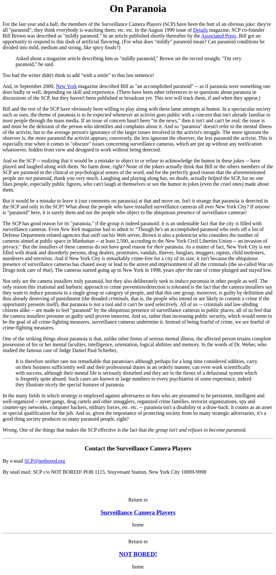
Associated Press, (219, 36)
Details (200, 30)
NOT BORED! (138, 554)
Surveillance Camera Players (138, 512)
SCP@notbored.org (45, 461)
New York (66, 86)
